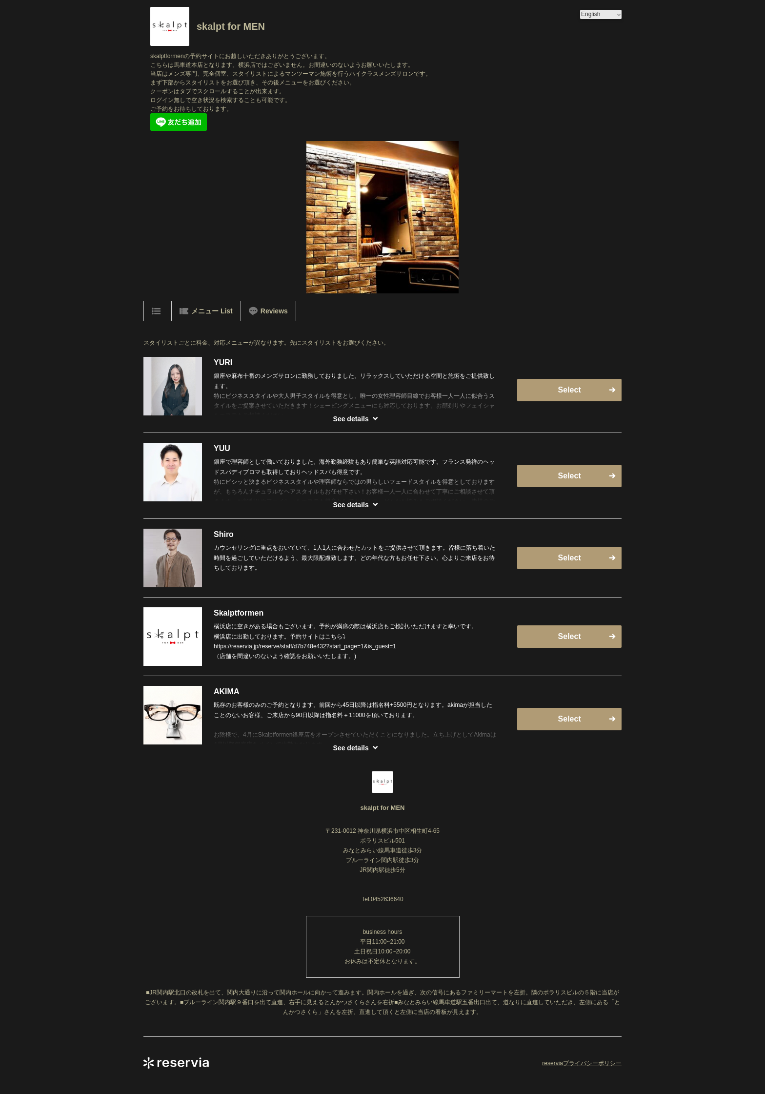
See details (351, 419)
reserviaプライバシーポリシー (582, 1063)
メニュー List (206, 311)
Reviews (268, 311)
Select (569, 390)
